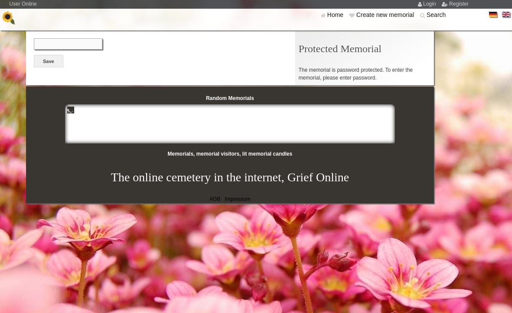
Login (430, 4)
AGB (215, 199)
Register (459, 4)
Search (436, 14)
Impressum (237, 199)
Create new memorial (386, 14)
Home (336, 14)
